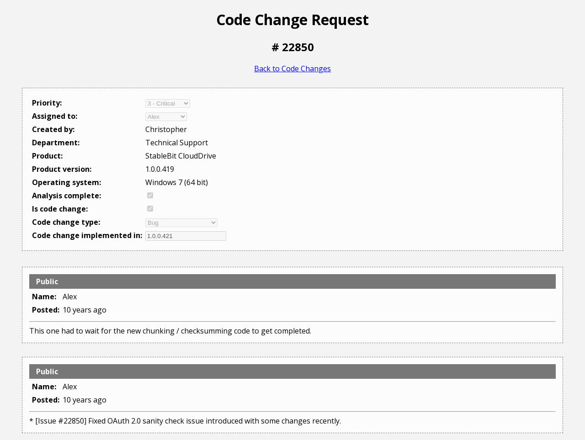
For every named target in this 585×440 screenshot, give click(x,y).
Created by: (53, 129)
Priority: (47, 103)
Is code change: (60, 209)
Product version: (61, 169)
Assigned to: (54, 116)
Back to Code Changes (292, 69)
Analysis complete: (66, 196)
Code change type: (66, 222)
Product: (47, 156)
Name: (44, 297)
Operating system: (66, 182)
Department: (56, 143)
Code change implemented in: (87, 235)
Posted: (45, 310)
